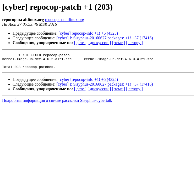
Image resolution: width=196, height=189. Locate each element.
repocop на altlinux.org (64, 19)
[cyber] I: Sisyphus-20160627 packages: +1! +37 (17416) (105, 38)
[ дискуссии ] (99, 42)
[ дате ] (80, 42)
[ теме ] (118, 42)
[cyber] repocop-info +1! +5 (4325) (88, 33)
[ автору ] (134, 42)
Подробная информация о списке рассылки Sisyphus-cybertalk (57, 103)
